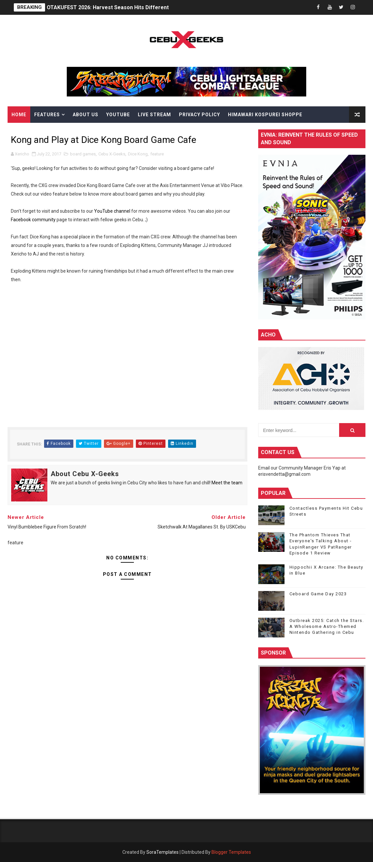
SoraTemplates (162, 852)
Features (47, 114)
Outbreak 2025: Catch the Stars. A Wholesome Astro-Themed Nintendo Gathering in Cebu (326, 626)
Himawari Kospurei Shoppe (265, 114)
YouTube (118, 114)
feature (157, 153)
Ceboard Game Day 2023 (318, 593)
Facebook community (33, 219)
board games (83, 153)
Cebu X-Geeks (111, 153)
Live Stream (154, 114)
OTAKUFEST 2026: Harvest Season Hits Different (108, 7)
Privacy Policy (199, 114)
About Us (85, 114)
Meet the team (226, 482)
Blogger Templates (231, 852)
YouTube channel (112, 211)
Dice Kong (138, 153)
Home (19, 114)
